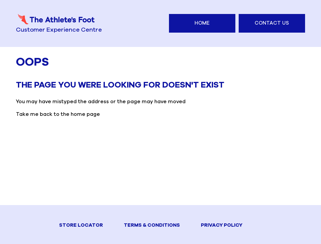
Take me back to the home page (58, 114)
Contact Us (272, 23)
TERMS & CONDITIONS (152, 225)
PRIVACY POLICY (221, 225)
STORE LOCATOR (81, 225)
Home (202, 23)
